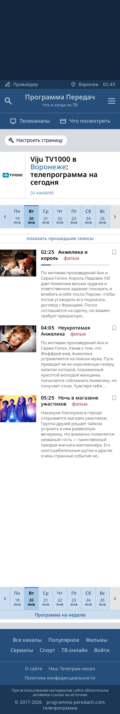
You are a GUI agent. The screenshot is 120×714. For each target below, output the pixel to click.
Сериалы (22, 650)
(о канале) (42, 192)
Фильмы (97, 639)
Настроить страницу (39, 140)
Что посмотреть (85, 120)
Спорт (47, 650)
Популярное (63, 639)
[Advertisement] (60, 525)
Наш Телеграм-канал (72, 668)
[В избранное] (114, 252)
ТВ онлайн (74, 650)
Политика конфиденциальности (60, 678)
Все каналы (27, 639)
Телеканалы (30, 120)
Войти (101, 650)
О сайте (33, 668)
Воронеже (48, 166)
